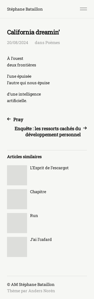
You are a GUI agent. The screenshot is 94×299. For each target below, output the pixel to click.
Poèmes (52, 42)
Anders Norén (41, 290)
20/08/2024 (17, 42)
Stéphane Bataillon (25, 9)
